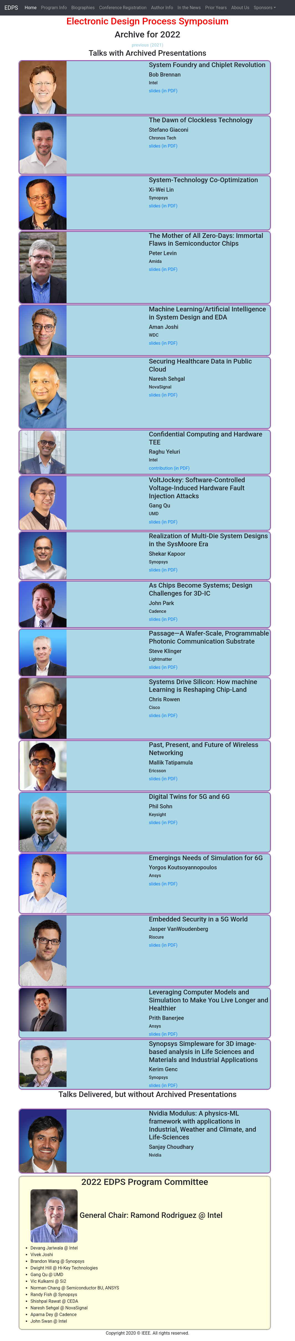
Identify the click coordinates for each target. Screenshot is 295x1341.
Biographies (83, 7)
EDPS (11, 7)
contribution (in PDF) (169, 468)
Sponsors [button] (263, 7)
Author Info (162, 7)
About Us (240, 7)
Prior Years (216, 7)
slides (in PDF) (163, 90)
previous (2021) (147, 45)
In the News (189, 7)
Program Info (54, 7)
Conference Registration (122, 7)
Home (32, 7)
